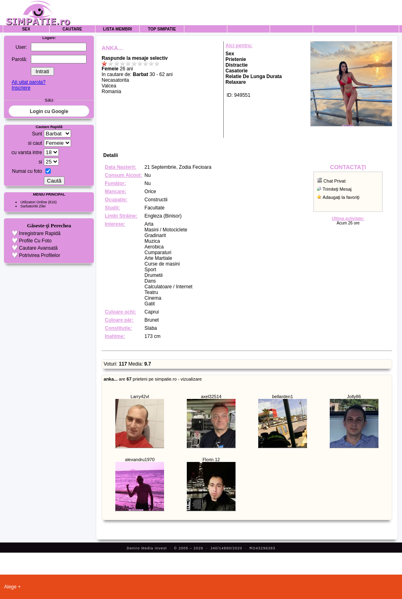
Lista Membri (117, 29)
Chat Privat (335, 181)
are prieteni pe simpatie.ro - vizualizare (153, 379)
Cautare (72, 29)
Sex (26, 29)
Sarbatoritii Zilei (32, 206)
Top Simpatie (162, 29)
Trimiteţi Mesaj (337, 189)
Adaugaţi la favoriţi (341, 197)
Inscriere (21, 88)
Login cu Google (49, 111)
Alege (10, 587)
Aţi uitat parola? (28, 82)
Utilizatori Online (33, 202)
